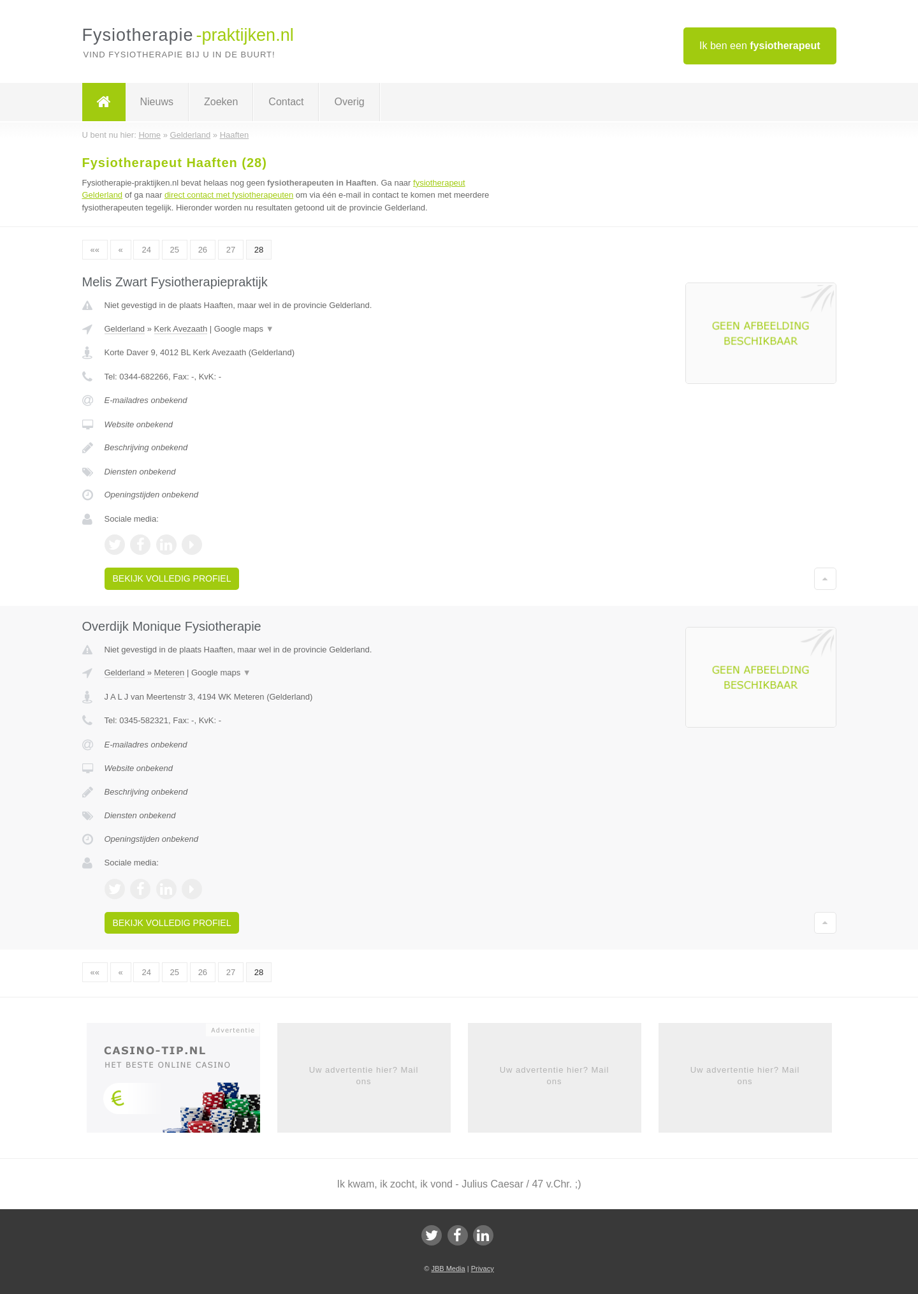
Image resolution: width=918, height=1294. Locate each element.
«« (95, 249)
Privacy (482, 1268)
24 (146, 249)
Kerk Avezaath (181, 329)
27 (230, 249)
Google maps (244, 329)
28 (258, 249)
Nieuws (156, 101)
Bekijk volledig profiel (172, 578)
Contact (285, 101)
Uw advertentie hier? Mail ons (364, 1075)
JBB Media (448, 1268)
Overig (349, 101)
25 (174, 249)
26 (202, 249)
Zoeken (221, 101)
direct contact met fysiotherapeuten (228, 195)
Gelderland (125, 329)
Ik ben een (759, 45)
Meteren (169, 672)
